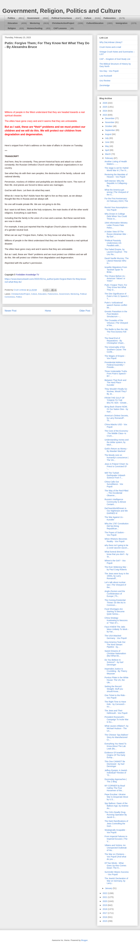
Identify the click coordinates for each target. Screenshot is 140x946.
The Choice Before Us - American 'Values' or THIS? (115, 278)
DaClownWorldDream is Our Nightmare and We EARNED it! (116, 510)
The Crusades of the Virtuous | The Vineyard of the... (116, 323)
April (107, 150)
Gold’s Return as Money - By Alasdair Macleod (116, 449)
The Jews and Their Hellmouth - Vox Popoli (116, 711)
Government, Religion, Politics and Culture (61, 11)
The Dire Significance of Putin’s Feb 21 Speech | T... (116, 296)
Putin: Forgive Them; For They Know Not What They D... (116, 287)
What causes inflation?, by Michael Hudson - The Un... (116, 728)
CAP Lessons (60, 28)
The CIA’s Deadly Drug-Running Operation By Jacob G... (116, 814)
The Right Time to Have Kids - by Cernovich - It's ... (115, 704)
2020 (105, 901)
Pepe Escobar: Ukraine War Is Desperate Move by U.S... (116, 797)
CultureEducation (95, 23)
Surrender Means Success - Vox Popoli (117, 873)
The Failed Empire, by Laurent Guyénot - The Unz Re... (116, 252)
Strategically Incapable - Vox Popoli (115, 831)
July (107, 138)
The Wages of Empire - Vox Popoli (115, 357)
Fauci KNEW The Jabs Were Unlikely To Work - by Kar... (116, 629)
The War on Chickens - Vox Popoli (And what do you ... (115, 856)
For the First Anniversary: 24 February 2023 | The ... (116, 201)
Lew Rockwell (105, 76)
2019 (105, 905)
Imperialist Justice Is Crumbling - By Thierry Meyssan (116, 671)
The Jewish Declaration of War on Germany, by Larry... (116, 880)
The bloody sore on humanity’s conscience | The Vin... (116, 457)
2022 (105, 893)
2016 (105, 917)
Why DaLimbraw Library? (110, 42)
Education (13, 23)
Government (33, 18)
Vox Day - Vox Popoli (109, 71)
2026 (105, 103)
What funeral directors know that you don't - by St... (116, 554)
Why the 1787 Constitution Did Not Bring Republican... (116, 526)
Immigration (121, 23)
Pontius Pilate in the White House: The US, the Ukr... (116, 680)
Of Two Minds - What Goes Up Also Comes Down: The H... (115, 865)
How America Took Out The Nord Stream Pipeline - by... (115, 644)
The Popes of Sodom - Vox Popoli (115, 533)
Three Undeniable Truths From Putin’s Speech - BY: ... (116, 373)
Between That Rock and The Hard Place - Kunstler (115, 382)
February (109, 158)
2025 (105, 107)
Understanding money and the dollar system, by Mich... (116, 442)
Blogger (84, 940)
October (109, 126)
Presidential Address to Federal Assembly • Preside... (115, 364)
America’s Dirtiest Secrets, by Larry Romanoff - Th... (116, 418)
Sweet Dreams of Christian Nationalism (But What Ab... (115, 653)
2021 (105, 897)
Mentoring (35, 23)
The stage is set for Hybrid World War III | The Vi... (116, 169)
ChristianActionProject (63, 23)
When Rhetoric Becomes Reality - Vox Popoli (116, 540)
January (109, 888)
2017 (105, 913)
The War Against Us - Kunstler (114, 518)
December (110, 118)
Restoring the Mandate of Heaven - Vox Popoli (116, 175)
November (110, 122)
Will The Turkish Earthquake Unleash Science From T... (115, 475)
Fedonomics (110, 18)
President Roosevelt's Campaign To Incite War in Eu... (116, 719)
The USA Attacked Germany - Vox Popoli (116, 637)
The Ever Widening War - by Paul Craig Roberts (116, 568)
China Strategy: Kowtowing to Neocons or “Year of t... (116, 620)
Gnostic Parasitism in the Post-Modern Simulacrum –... (116, 314)
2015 (105, 921)
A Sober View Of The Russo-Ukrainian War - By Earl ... (116, 234)
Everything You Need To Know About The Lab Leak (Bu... (115, 746)
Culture (87, 18)
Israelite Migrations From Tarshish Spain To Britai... (116, 269)
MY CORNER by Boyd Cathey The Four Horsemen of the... (115, 788)
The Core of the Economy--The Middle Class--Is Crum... (116, 433)
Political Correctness (62, 18)
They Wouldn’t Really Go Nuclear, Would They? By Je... (116, 391)
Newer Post (10, 310)
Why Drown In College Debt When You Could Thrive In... (116, 216)
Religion (12, 28)
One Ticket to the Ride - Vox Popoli (115, 696)
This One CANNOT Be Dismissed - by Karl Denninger (115, 764)
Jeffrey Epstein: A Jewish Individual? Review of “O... (116, 772)
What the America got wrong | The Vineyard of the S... (116, 192)
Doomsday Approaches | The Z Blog (116, 780)
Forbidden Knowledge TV (27, 274)
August (108, 134)
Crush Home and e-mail (110, 47)
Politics (11, 18)
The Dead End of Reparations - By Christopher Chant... (115, 340)
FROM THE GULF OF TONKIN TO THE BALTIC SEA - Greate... (116, 400)
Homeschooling (34, 28)
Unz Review (104, 80)
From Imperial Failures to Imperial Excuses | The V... (116, 839)
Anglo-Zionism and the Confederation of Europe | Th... (115, 593)
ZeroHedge (104, 85)
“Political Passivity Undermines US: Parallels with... (113, 243)
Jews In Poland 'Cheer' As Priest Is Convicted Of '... (116, 466)
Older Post (84, 310)
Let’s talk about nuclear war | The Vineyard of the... (115, 584)
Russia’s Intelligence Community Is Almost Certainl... (115, 502)
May (107, 146)
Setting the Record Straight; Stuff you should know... (114, 689)
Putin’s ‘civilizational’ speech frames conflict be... (116, 305)
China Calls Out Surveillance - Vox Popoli (114, 484)
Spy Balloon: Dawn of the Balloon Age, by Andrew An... (116, 805)
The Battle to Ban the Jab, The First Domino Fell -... (116, 331)
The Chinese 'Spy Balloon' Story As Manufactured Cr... (116, 737)
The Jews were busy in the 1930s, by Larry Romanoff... (117, 576)
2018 (105, 909)
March (108, 154)
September (110, 130)
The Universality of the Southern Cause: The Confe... (115, 349)
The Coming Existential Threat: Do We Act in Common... (115, 602)
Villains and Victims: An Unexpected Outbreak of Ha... (116, 847)
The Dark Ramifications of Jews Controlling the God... (116, 823)
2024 (105, 111)
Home (48, 310)
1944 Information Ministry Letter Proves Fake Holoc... (116, 225)
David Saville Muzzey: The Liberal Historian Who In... (117, 260)
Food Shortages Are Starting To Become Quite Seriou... (115, 611)
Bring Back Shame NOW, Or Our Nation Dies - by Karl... (116, 409)
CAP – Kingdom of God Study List (114, 59)
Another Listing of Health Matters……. (116, 162)
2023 (105, 115)
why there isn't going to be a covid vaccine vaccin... (117, 546)
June (107, 142)
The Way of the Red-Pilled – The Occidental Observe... (116, 493)
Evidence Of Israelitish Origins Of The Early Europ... (115, 755)
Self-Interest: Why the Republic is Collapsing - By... (116, 183)
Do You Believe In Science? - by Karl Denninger (114, 662)
